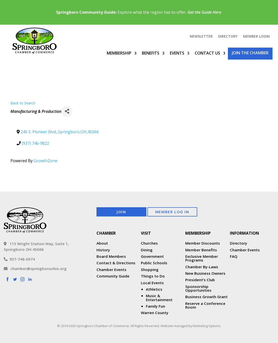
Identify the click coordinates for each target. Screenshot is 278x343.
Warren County (154, 312)
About (102, 243)
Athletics (154, 289)
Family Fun (155, 306)
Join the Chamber (250, 53)
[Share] (67, 111)
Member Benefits (201, 249)
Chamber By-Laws (201, 266)
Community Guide (112, 276)
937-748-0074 (19, 259)
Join (121, 211)
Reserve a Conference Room (205, 305)
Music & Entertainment (159, 297)
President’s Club (200, 279)
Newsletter (201, 37)
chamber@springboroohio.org (35, 268)
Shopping (150, 269)
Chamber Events (111, 269)
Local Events (152, 282)
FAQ (233, 256)
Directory (228, 37)
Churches (149, 243)
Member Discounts (202, 243)
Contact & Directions (115, 262)
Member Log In (172, 211)
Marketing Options (206, 326)
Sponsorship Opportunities (198, 288)
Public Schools (154, 262)
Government (152, 256)
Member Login (256, 37)
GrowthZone (45, 160)
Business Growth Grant (207, 296)
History (103, 249)
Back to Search (22, 103)
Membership (119, 53)
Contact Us (207, 53)
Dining (147, 249)
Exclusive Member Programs (201, 258)
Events (177, 53)
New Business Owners (205, 273)
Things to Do (153, 276)
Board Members (111, 256)
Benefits (150, 53)
